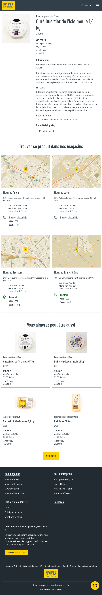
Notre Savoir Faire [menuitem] (63, 488)
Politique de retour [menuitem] (14, 512)
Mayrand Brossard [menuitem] (14, 484)
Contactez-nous (16, 552)
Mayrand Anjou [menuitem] (12, 479)
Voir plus (51, 456)
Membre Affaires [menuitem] (62, 493)
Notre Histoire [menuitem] (61, 484)
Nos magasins (12, 473)
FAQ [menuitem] (7, 507)
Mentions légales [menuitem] (13, 516)
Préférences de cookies (51, 589)
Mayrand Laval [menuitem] (12, 488)
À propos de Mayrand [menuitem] (64, 479)
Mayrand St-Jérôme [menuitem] (14, 493)
